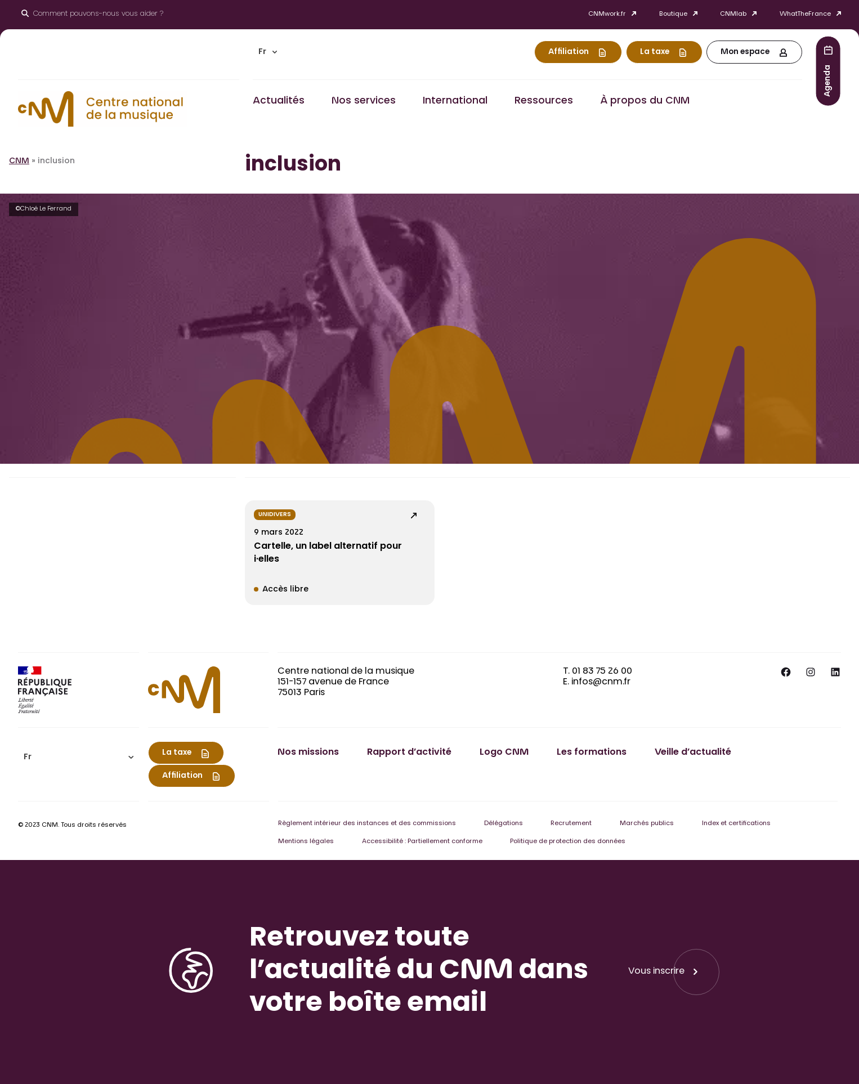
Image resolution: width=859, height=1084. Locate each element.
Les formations (592, 752)
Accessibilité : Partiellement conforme (422, 842)
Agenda (828, 80)
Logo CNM (504, 752)
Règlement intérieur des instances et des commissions (367, 824)
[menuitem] (268, 52)
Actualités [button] (279, 101)
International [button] (455, 101)
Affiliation (568, 52)
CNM (19, 161)
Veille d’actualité (693, 752)
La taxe (654, 52)
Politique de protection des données (567, 842)
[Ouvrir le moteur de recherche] (92, 14)
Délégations (503, 824)
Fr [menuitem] (262, 52)
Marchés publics (647, 824)
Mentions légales (306, 842)
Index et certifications (736, 824)
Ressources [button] (543, 101)
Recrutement (571, 824)
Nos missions (308, 752)
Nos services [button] (364, 101)
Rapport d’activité (409, 752)
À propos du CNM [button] (645, 101)
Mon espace (745, 52)
